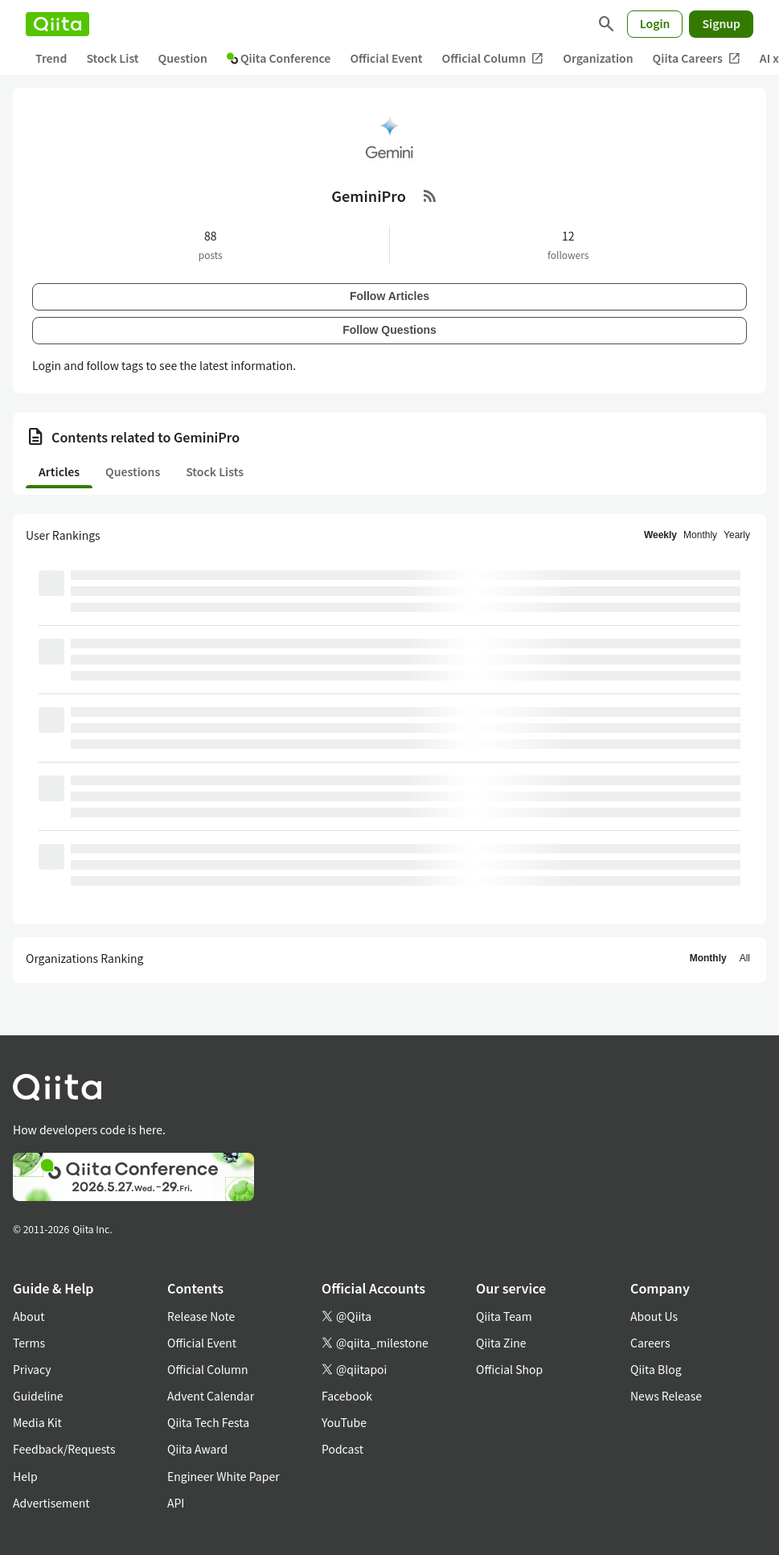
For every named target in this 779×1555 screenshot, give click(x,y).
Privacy (32, 1369)
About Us (654, 1316)
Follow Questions (389, 329)
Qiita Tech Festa (208, 1422)
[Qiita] (57, 24)
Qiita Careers (696, 58)
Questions (132, 471)
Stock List (112, 58)
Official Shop (509, 1369)
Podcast (342, 1449)
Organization (598, 58)
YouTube (344, 1422)
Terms (29, 1343)
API (175, 1503)
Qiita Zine (501, 1343)
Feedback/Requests (64, 1449)
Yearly (737, 535)
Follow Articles (389, 296)
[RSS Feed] (430, 195)
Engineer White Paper (223, 1476)
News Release (666, 1396)
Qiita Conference (279, 58)
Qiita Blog (656, 1369)
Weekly (660, 535)
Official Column (493, 58)
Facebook (347, 1396)
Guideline (38, 1396)
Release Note (201, 1316)
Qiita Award (197, 1449)
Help (25, 1476)
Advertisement (51, 1503)
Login (655, 23)
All (745, 958)
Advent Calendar (210, 1396)
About (28, 1316)
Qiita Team (504, 1316)
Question (182, 58)
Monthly (700, 535)
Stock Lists (215, 471)
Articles (59, 471)
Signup (721, 23)
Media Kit (37, 1422)
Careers (650, 1343)
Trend (51, 58)
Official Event (386, 58)
